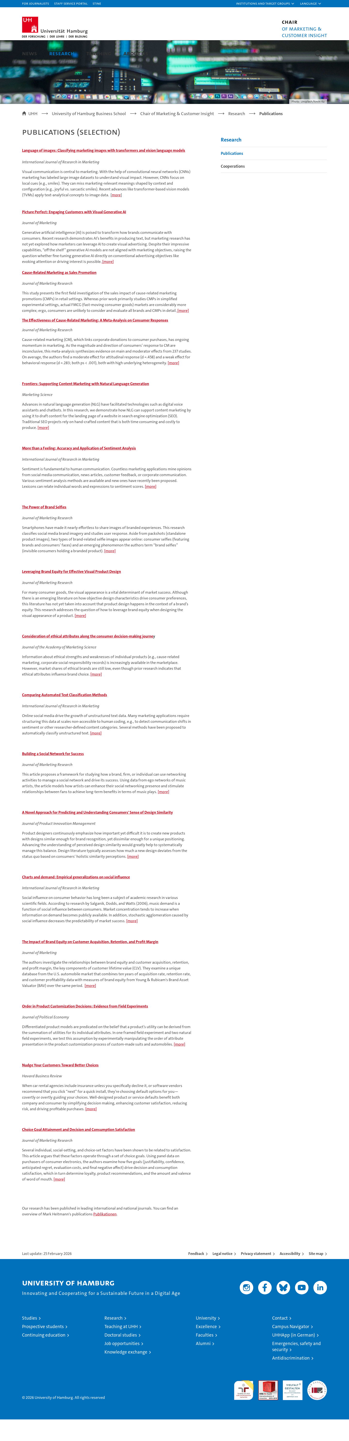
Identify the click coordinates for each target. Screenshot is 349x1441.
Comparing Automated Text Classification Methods (64, 716)
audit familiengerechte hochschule (244, 1409)
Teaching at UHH (121, 1348)
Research (61, 53)
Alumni (203, 1365)
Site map (316, 1275)
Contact (280, 1340)
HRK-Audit (291, 1404)
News (29, 53)
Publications (232, 174)
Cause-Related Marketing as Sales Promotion (59, 293)
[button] (265, 3)
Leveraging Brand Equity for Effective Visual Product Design (71, 593)
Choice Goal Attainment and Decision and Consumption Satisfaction (78, 1150)
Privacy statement (256, 1275)
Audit (263, 1404)
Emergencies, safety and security (296, 1368)
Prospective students (43, 1348)
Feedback (196, 1275)
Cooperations (233, 187)
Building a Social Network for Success (53, 775)
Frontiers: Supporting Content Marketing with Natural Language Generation (85, 405)
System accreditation (317, 1407)
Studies (29, 1340)
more (116, 216)
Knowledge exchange (125, 1373)
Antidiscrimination (291, 1380)
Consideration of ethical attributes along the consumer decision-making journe (87, 657)
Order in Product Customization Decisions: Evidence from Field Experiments (85, 1027)
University (206, 1340)
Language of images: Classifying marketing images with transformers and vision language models (103, 171)
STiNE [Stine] (97, 3)
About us (135, 53)
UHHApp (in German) (293, 1357)
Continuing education (43, 1357)
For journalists (35, 3)
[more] (108, 282)
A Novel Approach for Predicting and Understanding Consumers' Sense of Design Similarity (97, 833)
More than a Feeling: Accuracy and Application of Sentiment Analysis (79, 469)
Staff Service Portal (70, 3)
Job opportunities (122, 1365)
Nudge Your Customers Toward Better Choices (60, 1086)
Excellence (206, 1348)
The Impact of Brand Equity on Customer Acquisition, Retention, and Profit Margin (90, 963)
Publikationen (105, 1235)
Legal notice (222, 1275)
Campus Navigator (290, 1348)
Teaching (99, 53)
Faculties (205, 1357)
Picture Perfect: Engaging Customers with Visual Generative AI (74, 233)
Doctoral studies (120, 1357)
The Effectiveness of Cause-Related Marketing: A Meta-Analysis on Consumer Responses (95, 341)
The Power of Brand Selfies (44, 528)
